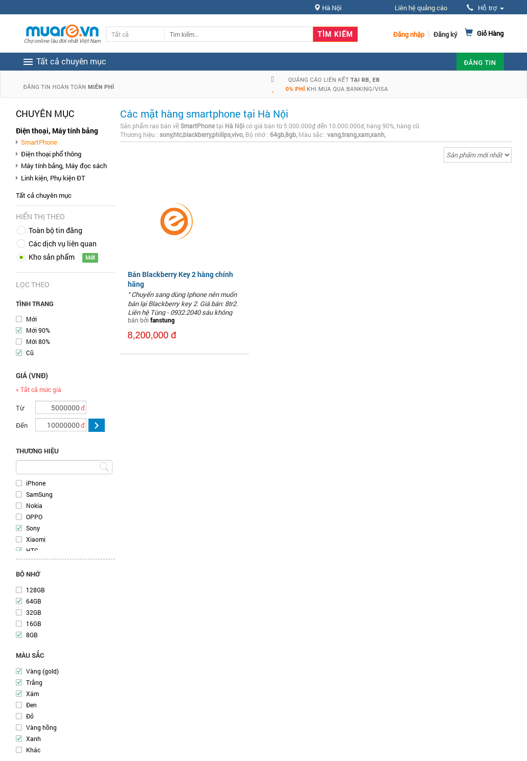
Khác (33, 750)
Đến (22, 425)
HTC (32, 550)
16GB (33, 623)
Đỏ (30, 716)
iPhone (35, 483)
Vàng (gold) (42, 671)
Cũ (30, 353)
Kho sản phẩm (52, 257)
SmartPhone (39, 142)
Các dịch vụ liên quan (63, 243)
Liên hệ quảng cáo (421, 7)
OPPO (34, 517)
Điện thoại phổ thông (51, 153)
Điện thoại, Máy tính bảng (57, 130)
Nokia (34, 505)
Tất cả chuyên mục (44, 195)
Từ (20, 407)
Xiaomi (35, 539)
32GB (33, 612)
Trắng (34, 682)
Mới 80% (38, 341)
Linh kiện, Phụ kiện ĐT (53, 177)
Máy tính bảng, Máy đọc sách (64, 165)
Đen (31, 705)
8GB (32, 635)
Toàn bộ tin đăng (55, 230)
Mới (31, 319)
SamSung (39, 494)
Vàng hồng (41, 727)
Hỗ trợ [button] (485, 8)
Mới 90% (38, 330)
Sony (33, 528)
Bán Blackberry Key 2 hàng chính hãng (180, 278)
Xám (32, 693)
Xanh (33, 738)
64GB (33, 601)
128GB (35, 590)
